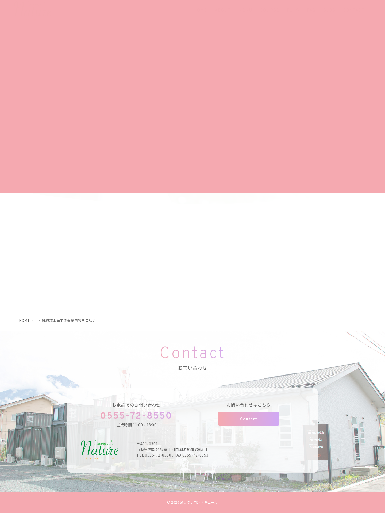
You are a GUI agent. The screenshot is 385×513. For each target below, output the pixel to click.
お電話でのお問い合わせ (136, 404)
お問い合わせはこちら (249, 404)
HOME (24, 320)
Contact (248, 419)
